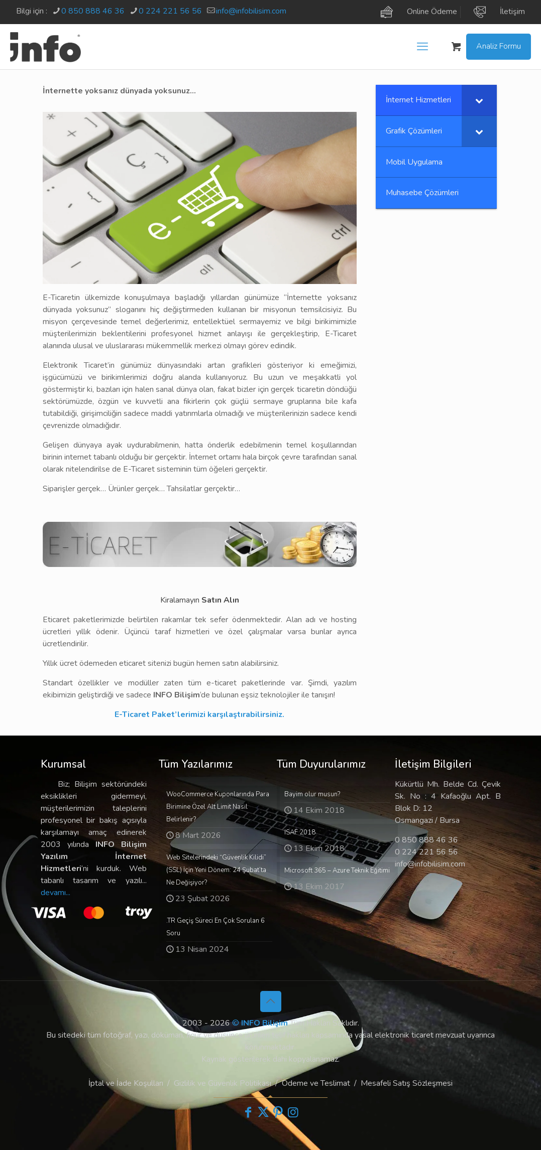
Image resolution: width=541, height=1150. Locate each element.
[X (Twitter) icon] (263, 1112)
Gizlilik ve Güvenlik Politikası (222, 1083)
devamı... (55, 892)
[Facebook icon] (248, 1112)
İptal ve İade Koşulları (125, 1083)
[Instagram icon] (293, 1112)
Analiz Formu (498, 46)
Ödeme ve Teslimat (316, 1083)
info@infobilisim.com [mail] (251, 11)
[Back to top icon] (270, 1001)
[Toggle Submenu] (479, 100)
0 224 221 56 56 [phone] (170, 11)
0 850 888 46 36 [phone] (93, 11)
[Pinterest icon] (278, 1112)
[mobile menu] (422, 46)
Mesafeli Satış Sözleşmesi (407, 1083)
